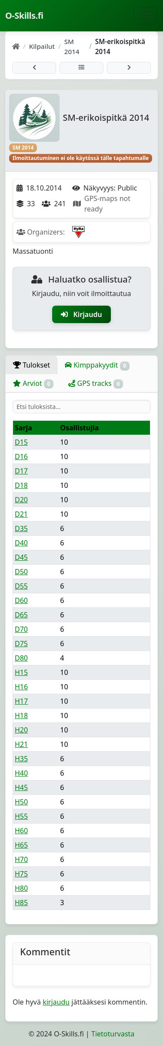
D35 (21, 528)
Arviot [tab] (33, 383)
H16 (21, 687)
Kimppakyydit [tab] (97, 365)
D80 (21, 658)
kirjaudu (56, 1002)
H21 (21, 744)
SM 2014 (72, 46)
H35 (21, 758)
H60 (21, 830)
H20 (21, 730)
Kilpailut (42, 46)
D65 (21, 615)
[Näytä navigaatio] (145, 15)
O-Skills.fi (24, 15)
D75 (21, 643)
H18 (21, 715)
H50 (21, 802)
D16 (21, 456)
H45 (21, 787)
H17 (21, 701)
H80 (21, 888)
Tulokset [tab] (31, 365)
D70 (21, 629)
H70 (21, 859)
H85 (21, 902)
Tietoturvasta (112, 1034)
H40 (21, 773)
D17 (21, 471)
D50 (21, 571)
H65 (21, 845)
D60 (21, 600)
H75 (21, 874)
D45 (21, 557)
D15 (21, 442)
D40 (21, 543)
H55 (21, 816)
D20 (21, 499)
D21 (21, 514)
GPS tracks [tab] (95, 383)
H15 (21, 672)
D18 (21, 485)
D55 (21, 586)
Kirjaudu (81, 314)
